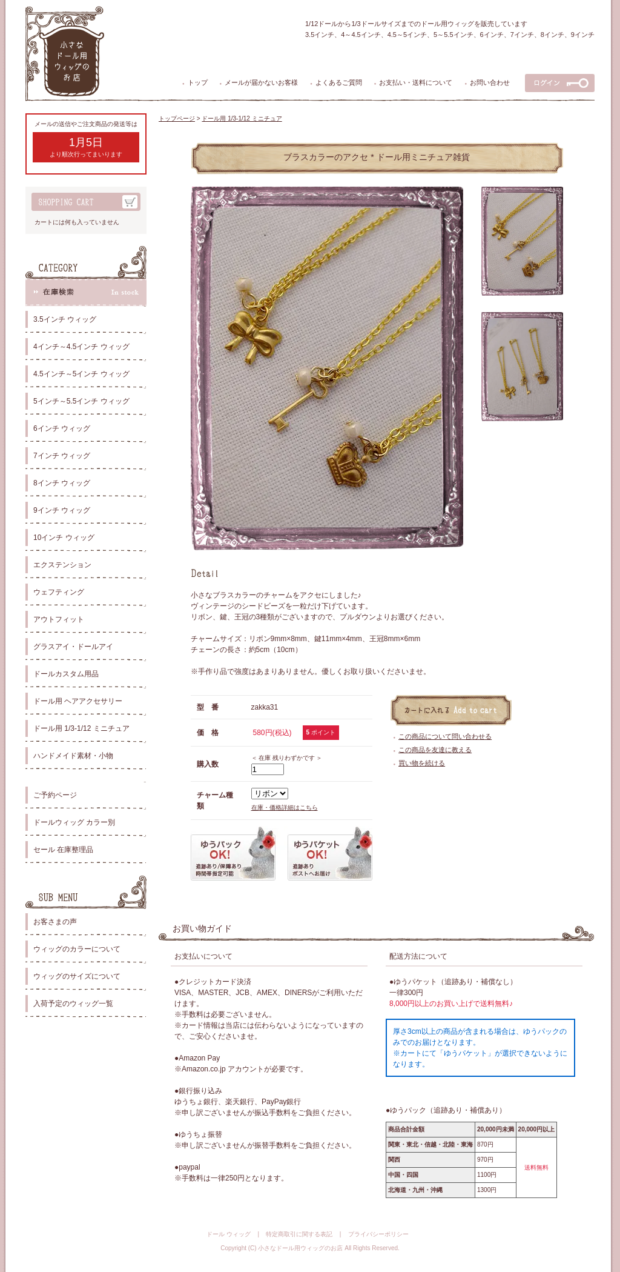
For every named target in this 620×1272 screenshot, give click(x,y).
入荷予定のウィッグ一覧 (73, 1003)
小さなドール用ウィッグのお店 (300, 1248)
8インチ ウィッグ (61, 483)
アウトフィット (58, 619)
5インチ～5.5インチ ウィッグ (81, 401)
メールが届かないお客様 (261, 82)
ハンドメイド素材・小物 (73, 755)
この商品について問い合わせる (445, 736)
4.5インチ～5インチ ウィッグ (81, 374)
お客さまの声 (55, 921)
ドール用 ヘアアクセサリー (77, 701)
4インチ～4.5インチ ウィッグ (81, 346)
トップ (198, 82)
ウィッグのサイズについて (76, 976)
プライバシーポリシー (378, 1234)
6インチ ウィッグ (61, 428)
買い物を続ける (421, 763)
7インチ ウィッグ (61, 455)
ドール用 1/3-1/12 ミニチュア (81, 728)
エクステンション (62, 565)
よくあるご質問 (338, 82)
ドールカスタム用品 (66, 674)
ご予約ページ (55, 795)
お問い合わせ (490, 82)
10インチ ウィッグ (63, 537)
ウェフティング (58, 592)
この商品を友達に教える (435, 749)
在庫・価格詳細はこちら (284, 807)
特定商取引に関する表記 (299, 1234)
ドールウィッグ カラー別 (74, 822)
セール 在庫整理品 (63, 849)
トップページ (177, 118)
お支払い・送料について (415, 82)
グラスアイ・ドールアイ (73, 646)
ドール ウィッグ (228, 1234)
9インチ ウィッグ (61, 510)
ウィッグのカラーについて (76, 949)
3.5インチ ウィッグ (64, 319)
